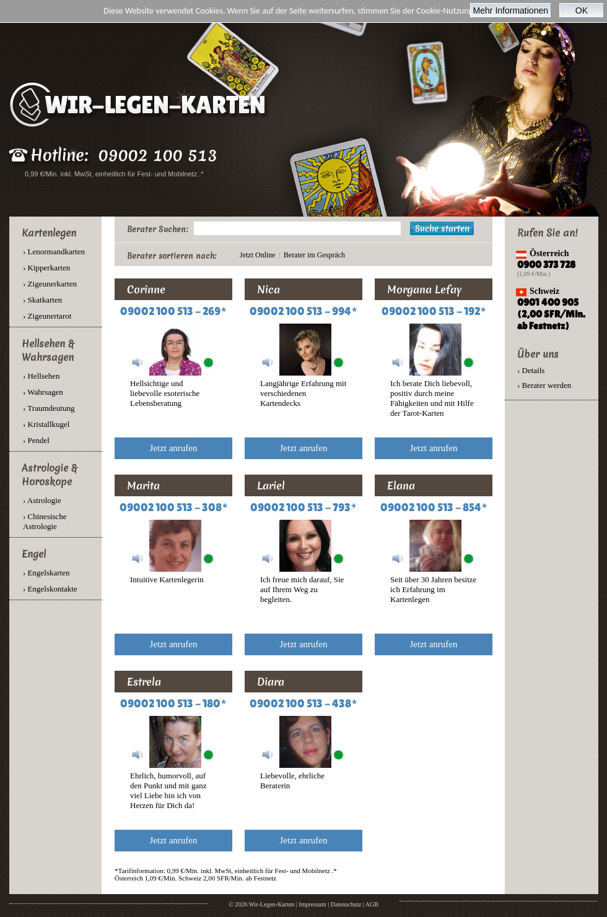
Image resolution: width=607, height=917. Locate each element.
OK (581, 10)
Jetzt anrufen (173, 448)
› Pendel (36, 440)
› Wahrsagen (43, 392)
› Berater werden (544, 385)
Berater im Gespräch (314, 255)
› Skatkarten (42, 299)
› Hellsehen (41, 376)
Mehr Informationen (510, 10)
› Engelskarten (46, 572)
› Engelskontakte (50, 588)
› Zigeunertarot (47, 316)
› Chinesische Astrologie (44, 521)
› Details (530, 370)
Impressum (312, 904)
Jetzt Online (258, 255)
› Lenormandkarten (54, 251)
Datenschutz (346, 904)
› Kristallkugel (46, 424)
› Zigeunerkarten (50, 283)
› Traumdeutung (48, 408)
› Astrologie (42, 500)
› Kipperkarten (46, 267)
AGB (371, 904)
